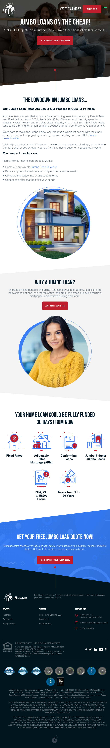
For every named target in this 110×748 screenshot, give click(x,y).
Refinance (7, 619)
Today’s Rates (9, 624)
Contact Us (44, 619)
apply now (92, 8)
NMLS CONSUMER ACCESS (47, 643)
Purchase (7, 615)
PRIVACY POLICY (23, 643)
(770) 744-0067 (70, 9)
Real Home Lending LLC (50, 615)
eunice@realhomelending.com (94, 623)
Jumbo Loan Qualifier (44, 167)
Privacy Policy (45, 624)
